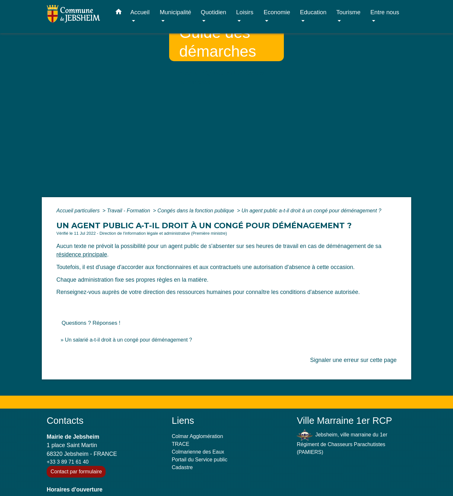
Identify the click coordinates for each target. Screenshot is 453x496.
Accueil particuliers (78, 210)
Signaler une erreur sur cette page (353, 360)
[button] (119, 13)
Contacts (65, 420)
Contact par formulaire (76, 471)
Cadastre (182, 467)
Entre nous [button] (384, 12)
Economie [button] (277, 12)
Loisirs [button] (244, 12)
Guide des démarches (139, 106)
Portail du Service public (199, 459)
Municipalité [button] (175, 12)
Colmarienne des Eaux (198, 452)
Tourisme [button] (348, 12)
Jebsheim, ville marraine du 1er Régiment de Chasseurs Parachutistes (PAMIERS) (342, 442)
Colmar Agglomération (197, 436)
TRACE (180, 444)
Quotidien (91, 106)
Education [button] (313, 12)
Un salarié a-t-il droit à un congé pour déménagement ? (128, 340)
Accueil (63, 106)
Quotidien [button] (213, 12)
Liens (183, 420)
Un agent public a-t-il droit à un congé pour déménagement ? (311, 210)
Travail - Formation (129, 210)
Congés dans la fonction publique (196, 210)
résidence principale (81, 254)
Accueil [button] (139, 12)
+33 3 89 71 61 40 (67, 462)
